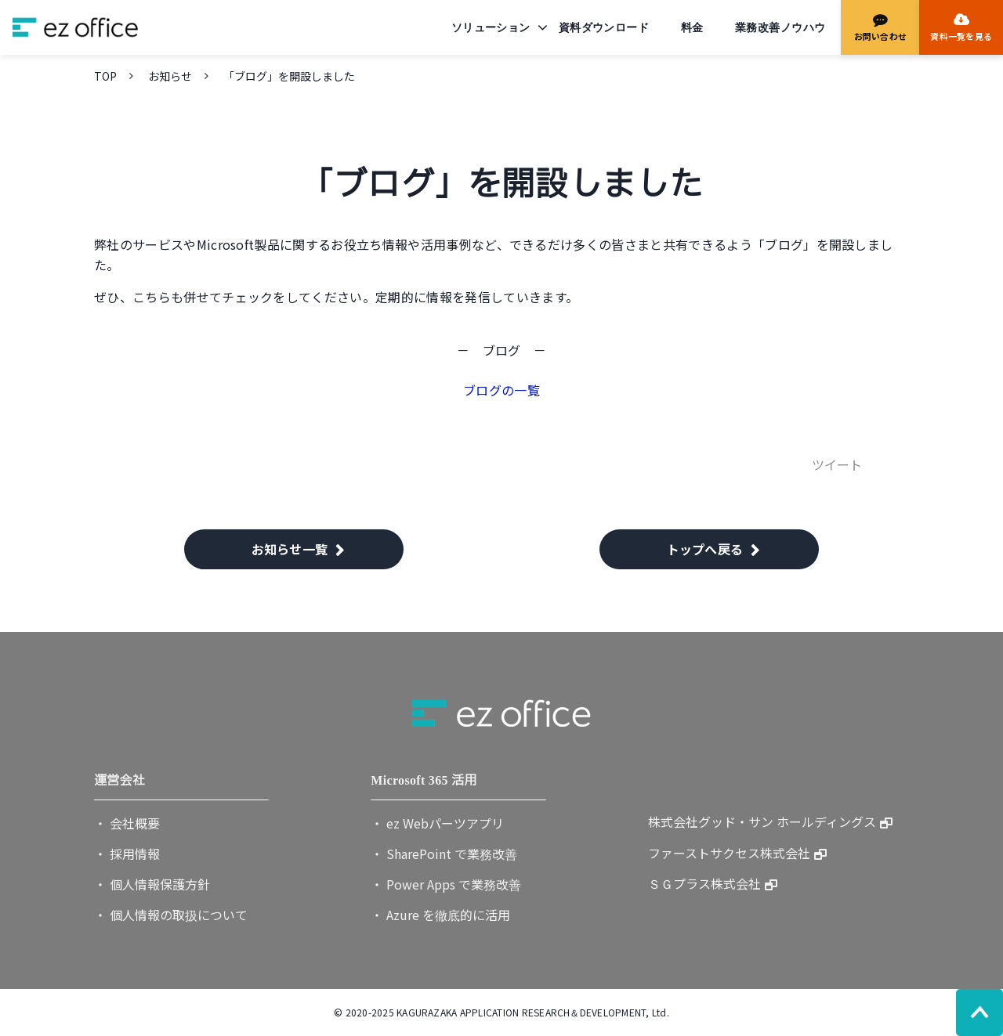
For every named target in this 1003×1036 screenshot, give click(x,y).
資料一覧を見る (961, 36)
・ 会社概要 (127, 823)
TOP (105, 76)
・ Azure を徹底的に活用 (440, 914)
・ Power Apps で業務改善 (446, 884)
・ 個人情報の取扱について (171, 914)
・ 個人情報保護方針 (152, 884)
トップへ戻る (705, 549)
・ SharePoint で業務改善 (444, 853)
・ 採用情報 (127, 853)
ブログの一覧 (501, 390)
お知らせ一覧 (290, 549)
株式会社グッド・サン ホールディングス (762, 821)
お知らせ (170, 76)
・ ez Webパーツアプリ (437, 823)
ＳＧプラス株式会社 (704, 883)
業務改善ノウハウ (780, 27)
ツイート (837, 464)
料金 (692, 27)
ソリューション (490, 27)
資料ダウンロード (604, 27)
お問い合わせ (880, 36)
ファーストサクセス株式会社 (729, 852)
